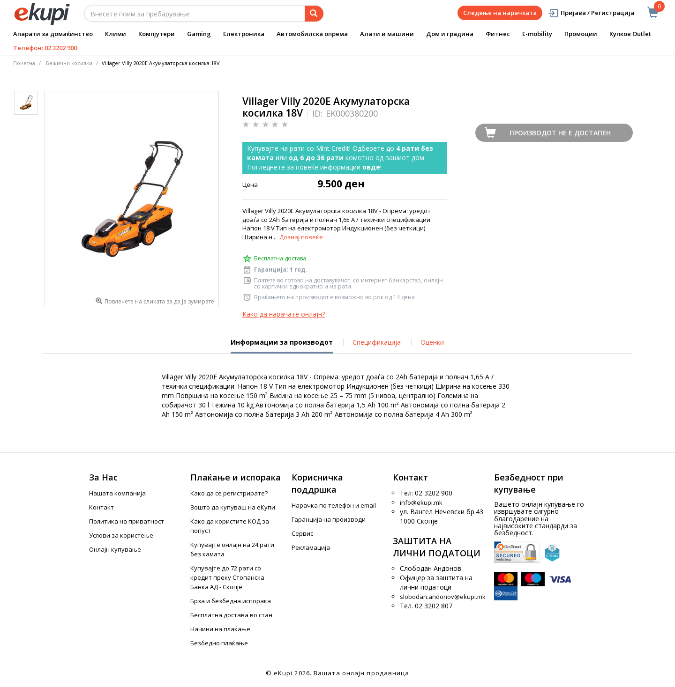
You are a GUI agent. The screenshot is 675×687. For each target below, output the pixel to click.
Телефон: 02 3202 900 (45, 48)
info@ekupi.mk (421, 502)
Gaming (199, 34)
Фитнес (498, 34)
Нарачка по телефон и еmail (334, 505)
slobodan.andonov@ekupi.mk (443, 596)
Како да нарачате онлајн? (283, 314)
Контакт (101, 507)
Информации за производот (282, 346)
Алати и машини (387, 34)
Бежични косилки (69, 62)
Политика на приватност (126, 521)
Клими (115, 34)
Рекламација (311, 547)
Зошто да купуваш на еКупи (232, 507)
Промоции (580, 34)
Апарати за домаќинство (53, 34)
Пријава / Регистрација (591, 12)
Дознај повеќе (301, 237)
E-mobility (537, 34)
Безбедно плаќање (219, 643)
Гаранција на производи (329, 519)
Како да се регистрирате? (229, 493)
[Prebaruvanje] (314, 14)
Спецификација (376, 342)
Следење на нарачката (500, 12)
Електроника (243, 34)
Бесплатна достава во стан (231, 615)
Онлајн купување (115, 549)
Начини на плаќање (220, 629)
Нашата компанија (117, 493)
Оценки (432, 342)
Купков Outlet (630, 34)
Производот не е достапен (560, 132)
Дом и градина (449, 34)
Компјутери (156, 34)
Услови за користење (121, 535)
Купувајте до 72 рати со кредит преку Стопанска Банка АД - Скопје (227, 577)
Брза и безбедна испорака (230, 601)
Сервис (302, 533)
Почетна (24, 62)
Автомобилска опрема (312, 34)
